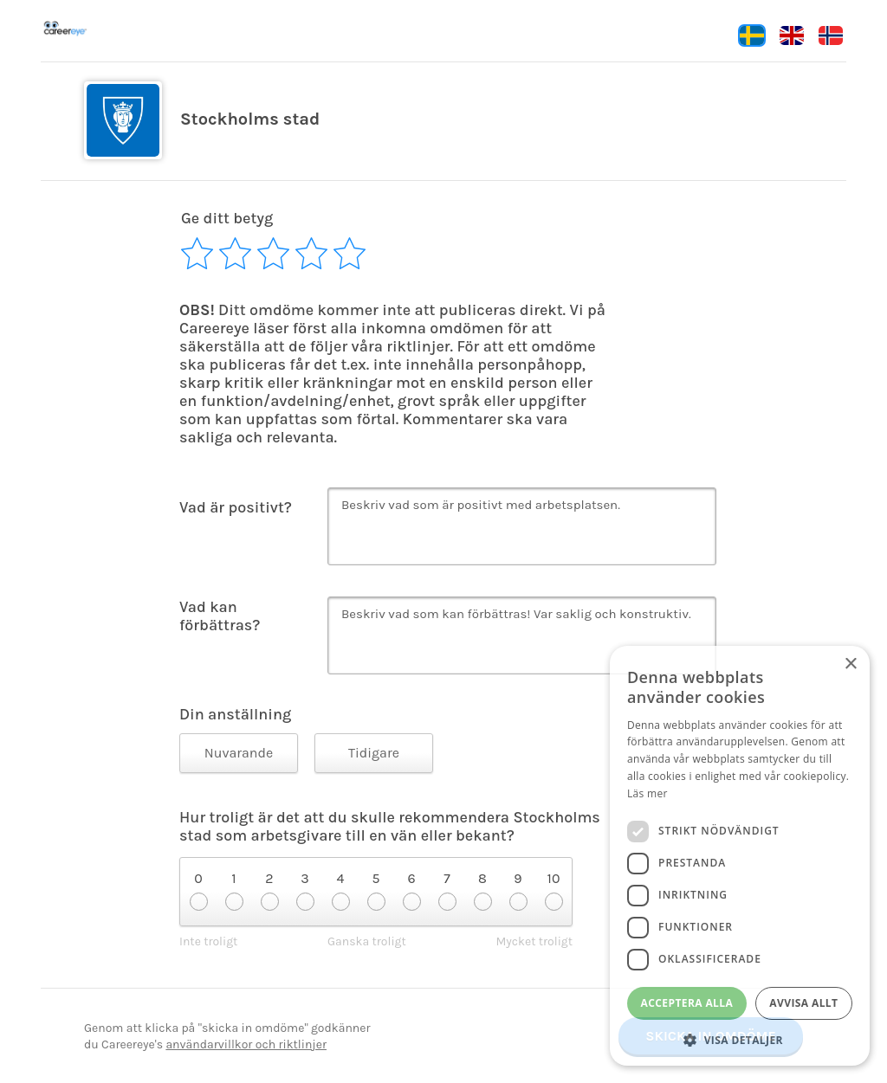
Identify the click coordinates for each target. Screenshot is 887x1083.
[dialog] (740, 856)
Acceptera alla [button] (687, 1003)
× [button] (850, 664)
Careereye (101, 28)
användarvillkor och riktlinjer (246, 1044)
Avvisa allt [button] (803, 1003)
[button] (739, 1039)
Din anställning (235, 715)
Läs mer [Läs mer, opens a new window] (647, 793)
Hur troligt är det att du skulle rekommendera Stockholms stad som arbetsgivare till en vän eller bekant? (389, 827)
